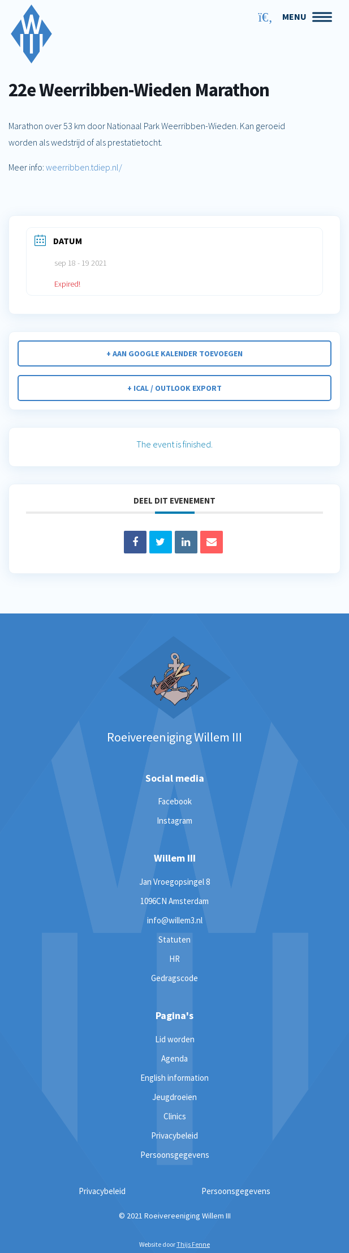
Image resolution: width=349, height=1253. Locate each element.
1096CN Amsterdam (174, 901)
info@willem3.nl (174, 920)
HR (174, 958)
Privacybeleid (174, 1135)
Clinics (174, 1116)
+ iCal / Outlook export (174, 388)
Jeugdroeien (174, 1097)
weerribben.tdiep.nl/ (84, 167)
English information (174, 1077)
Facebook (175, 801)
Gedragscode (174, 978)
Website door (174, 1244)
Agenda (174, 1058)
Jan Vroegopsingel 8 (174, 881)
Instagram (174, 820)
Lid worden (175, 1039)
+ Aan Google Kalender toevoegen (174, 353)
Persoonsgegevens (174, 1154)
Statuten (174, 939)
